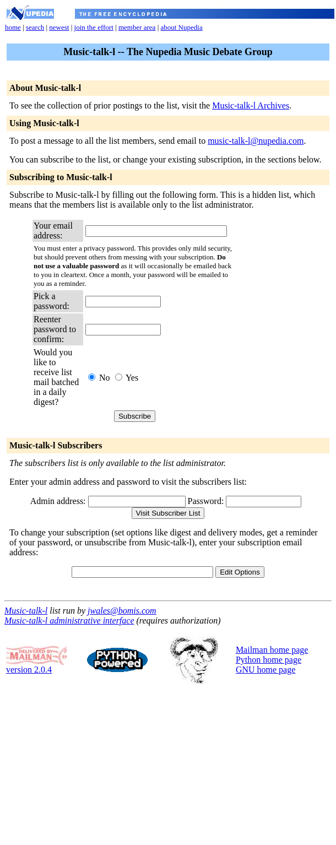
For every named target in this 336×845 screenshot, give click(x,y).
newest (59, 27)
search (35, 27)
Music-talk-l (25, 610)
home (13, 27)
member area (136, 27)
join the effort (93, 27)
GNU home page (265, 669)
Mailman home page (272, 649)
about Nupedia (181, 27)
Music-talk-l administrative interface (69, 620)
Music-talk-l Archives (250, 105)
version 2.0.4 (36, 665)
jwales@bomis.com (122, 610)
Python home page (268, 659)
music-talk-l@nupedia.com (256, 140)
